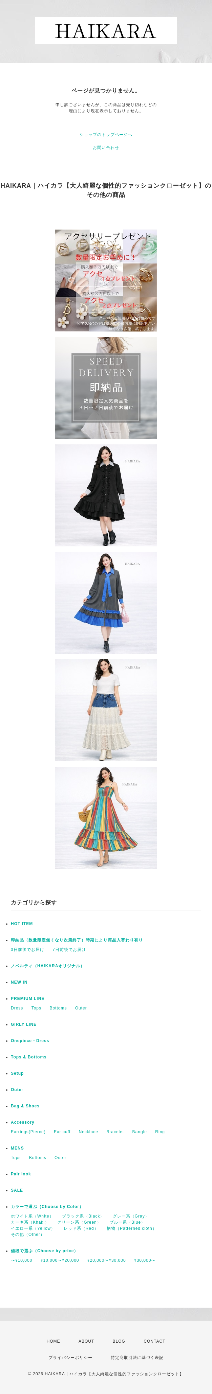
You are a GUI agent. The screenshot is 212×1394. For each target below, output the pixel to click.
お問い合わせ (106, 147)
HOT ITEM (22, 923)
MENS (17, 1148)
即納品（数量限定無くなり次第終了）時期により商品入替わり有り (77, 940)
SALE (17, 1190)
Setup (17, 1073)
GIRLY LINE (24, 1024)
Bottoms (58, 1008)
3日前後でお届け (27, 949)
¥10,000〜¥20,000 (60, 1260)
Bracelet (115, 1131)
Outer (81, 1008)
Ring (160, 1131)
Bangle (139, 1131)
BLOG (119, 1341)
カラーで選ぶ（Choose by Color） (47, 1206)
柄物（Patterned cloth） (132, 1228)
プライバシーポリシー (70, 1357)
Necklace (88, 1131)
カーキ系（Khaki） (30, 1222)
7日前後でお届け (69, 949)
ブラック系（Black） (83, 1216)
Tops (36, 1008)
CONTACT (154, 1341)
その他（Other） (28, 1234)
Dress (17, 1008)
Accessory (23, 1122)
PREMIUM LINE (27, 998)
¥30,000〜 (144, 1260)
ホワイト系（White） (32, 1216)
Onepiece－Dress (30, 1040)
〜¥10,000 (21, 1260)
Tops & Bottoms (29, 1057)
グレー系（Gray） (131, 1216)
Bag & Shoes (25, 1106)
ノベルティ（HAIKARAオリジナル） (48, 966)
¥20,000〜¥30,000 (106, 1260)
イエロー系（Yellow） (33, 1228)
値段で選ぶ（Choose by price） (44, 1250)
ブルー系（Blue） (127, 1222)
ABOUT (86, 1341)
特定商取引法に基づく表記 (137, 1357)
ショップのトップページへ (106, 134)
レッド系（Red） (81, 1228)
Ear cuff (62, 1131)
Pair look (21, 1174)
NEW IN (19, 982)
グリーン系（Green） (79, 1222)
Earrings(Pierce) (28, 1131)
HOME (53, 1341)
